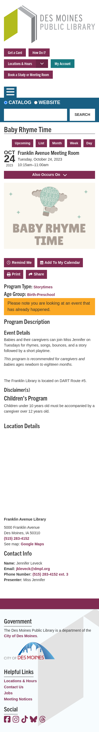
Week (74, 143)
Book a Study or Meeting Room (28, 74)
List (41, 143)
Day (89, 143)
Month (57, 143)
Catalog (20, 102)
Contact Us (13, 687)
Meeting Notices (18, 699)
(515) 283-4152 (16, 538)
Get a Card (15, 52)
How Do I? (39, 52)
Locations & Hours (20, 63)
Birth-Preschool (41, 295)
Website (49, 102)
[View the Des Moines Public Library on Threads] (42, 720)
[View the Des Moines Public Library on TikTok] (24, 720)
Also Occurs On (49, 174)
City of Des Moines (20, 636)
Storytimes (43, 287)
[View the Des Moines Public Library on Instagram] (16, 720)
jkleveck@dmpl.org (33, 569)
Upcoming (22, 143)
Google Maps (32, 544)
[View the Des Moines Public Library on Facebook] (7, 720)
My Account (62, 63)
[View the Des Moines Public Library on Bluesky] (33, 720)
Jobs (8, 693)
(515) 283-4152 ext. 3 (50, 574)
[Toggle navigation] (10, 92)
